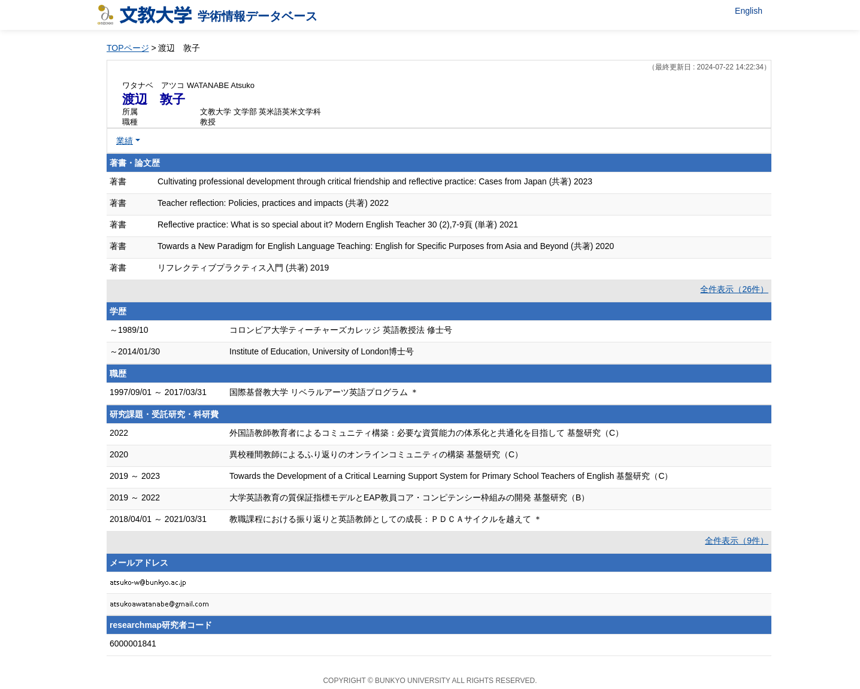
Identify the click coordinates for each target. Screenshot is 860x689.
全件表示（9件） (736, 540)
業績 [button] (124, 140)
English (748, 11)
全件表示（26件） (734, 289)
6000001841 (133, 643)
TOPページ (128, 48)
